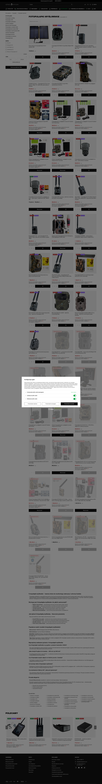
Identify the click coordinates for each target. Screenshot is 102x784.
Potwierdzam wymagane (51, 403)
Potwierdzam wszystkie (69, 403)
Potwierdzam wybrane (32, 403)
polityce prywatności (37, 384)
